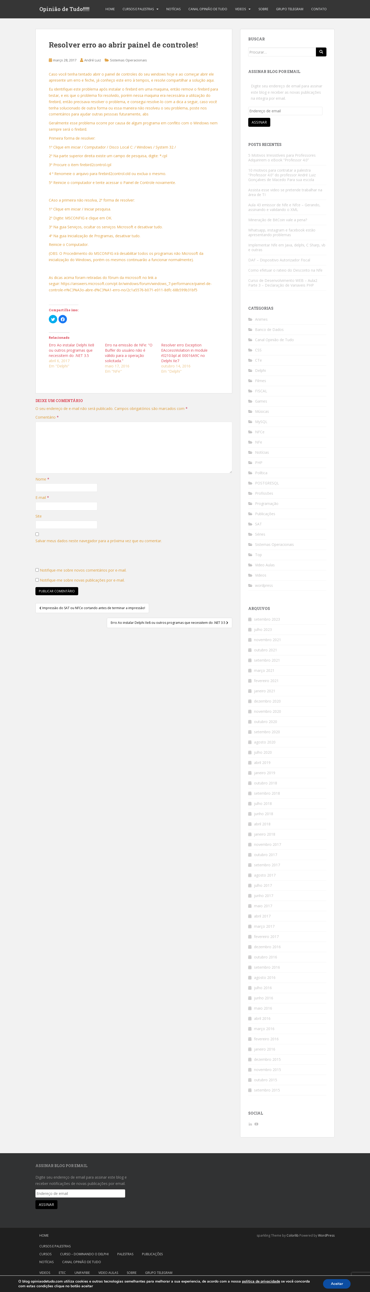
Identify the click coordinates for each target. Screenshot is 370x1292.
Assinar (259, 122)
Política (261, 472)
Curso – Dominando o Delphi (84, 1254)
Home (110, 9)
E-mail (42, 497)
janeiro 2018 (264, 834)
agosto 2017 (265, 875)
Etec (62, 1272)
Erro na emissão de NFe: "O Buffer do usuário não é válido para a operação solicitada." (128, 352)
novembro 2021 (267, 639)
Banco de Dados (269, 329)
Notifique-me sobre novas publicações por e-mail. (82, 580)
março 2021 (264, 670)
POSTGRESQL (267, 483)
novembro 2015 (267, 1069)
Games (261, 401)
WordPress (326, 1235)
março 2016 (264, 1028)
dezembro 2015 (267, 1059)
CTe (258, 360)
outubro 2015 (265, 1079)
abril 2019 (262, 762)
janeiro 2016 (264, 1049)
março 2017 (264, 926)
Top (258, 554)
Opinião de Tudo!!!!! (64, 9)
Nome (42, 479)
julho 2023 (263, 629)
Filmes (260, 380)
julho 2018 (263, 803)
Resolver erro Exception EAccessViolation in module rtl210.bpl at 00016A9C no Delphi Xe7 (184, 352)
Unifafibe (82, 1272)
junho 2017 (263, 895)
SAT (258, 523)
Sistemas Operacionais (128, 60)
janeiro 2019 (264, 772)
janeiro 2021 (264, 690)
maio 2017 (263, 905)
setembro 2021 (267, 660)
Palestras (125, 1254)
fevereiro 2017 (266, 936)
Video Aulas (265, 564)
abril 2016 (262, 1018)
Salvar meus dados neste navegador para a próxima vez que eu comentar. (98, 540)
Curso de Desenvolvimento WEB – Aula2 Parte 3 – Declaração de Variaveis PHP (282, 283)
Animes (261, 319)
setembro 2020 (267, 731)
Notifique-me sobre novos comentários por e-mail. (83, 570)
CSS (258, 349)
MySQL (261, 421)
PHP (258, 462)
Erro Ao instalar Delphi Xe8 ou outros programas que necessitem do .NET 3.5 (71, 350)
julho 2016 (263, 987)
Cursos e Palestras (138, 9)
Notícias (173, 9)
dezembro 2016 (267, 946)
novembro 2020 (267, 711)
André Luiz (92, 60)
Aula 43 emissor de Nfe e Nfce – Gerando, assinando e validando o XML (284, 207)
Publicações (265, 513)
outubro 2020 (265, 721)
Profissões (264, 493)
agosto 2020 (265, 742)
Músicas (262, 411)
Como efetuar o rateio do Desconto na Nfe (285, 270)
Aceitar (337, 1283)
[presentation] (75, 557)
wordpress (264, 585)
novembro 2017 (267, 844)
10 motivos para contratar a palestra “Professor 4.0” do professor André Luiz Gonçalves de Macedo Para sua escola (282, 175)
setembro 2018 (267, 793)
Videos (240, 9)
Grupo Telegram (289, 9)
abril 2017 (262, 916)
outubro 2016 (265, 957)
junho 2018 (263, 813)
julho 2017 (263, 885)
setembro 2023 (267, 619)
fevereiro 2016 (266, 1038)
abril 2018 (262, 823)
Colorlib (293, 1235)
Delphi (260, 370)
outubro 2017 (265, 854)
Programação (266, 503)
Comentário (47, 417)
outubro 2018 (265, 783)
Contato (319, 9)
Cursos (45, 1254)
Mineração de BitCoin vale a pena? (277, 219)
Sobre (263, 9)
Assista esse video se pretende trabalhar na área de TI (285, 192)
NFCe (260, 431)
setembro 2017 (267, 864)
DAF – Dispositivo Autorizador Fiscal (279, 259)
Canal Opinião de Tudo (207, 9)
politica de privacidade (261, 1281)
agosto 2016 (265, 977)
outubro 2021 (265, 649)
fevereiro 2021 (266, 680)
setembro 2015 (267, 1090)
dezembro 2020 (267, 701)
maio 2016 (263, 1008)
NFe (258, 442)
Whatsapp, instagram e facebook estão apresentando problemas (281, 232)
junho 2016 (263, 997)
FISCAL (261, 390)
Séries (260, 534)
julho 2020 (263, 752)
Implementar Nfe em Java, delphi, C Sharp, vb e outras (286, 247)
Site (38, 516)
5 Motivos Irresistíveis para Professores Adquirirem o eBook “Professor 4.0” (282, 157)
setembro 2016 (267, 967)
